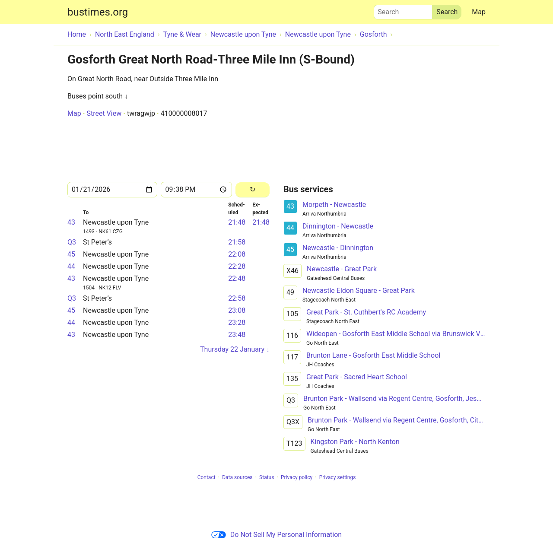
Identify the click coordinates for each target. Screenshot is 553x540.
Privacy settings (337, 477)
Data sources (237, 477)
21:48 (236, 222)
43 (71, 222)
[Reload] (252, 189)
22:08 (236, 254)
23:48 (236, 334)
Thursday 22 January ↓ (235, 349)
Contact (206, 477)
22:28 (236, 266)
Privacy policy (296, 477)
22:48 (236, 278)
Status (266, 477)
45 (71, 254)
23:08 (236, 310)
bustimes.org (97, 12)
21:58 (236, 242)
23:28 (236, 322)
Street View (103, 113)
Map (479, 12)
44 (71, 266)
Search (403, 10)
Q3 (71, 242)
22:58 (236, 298)
